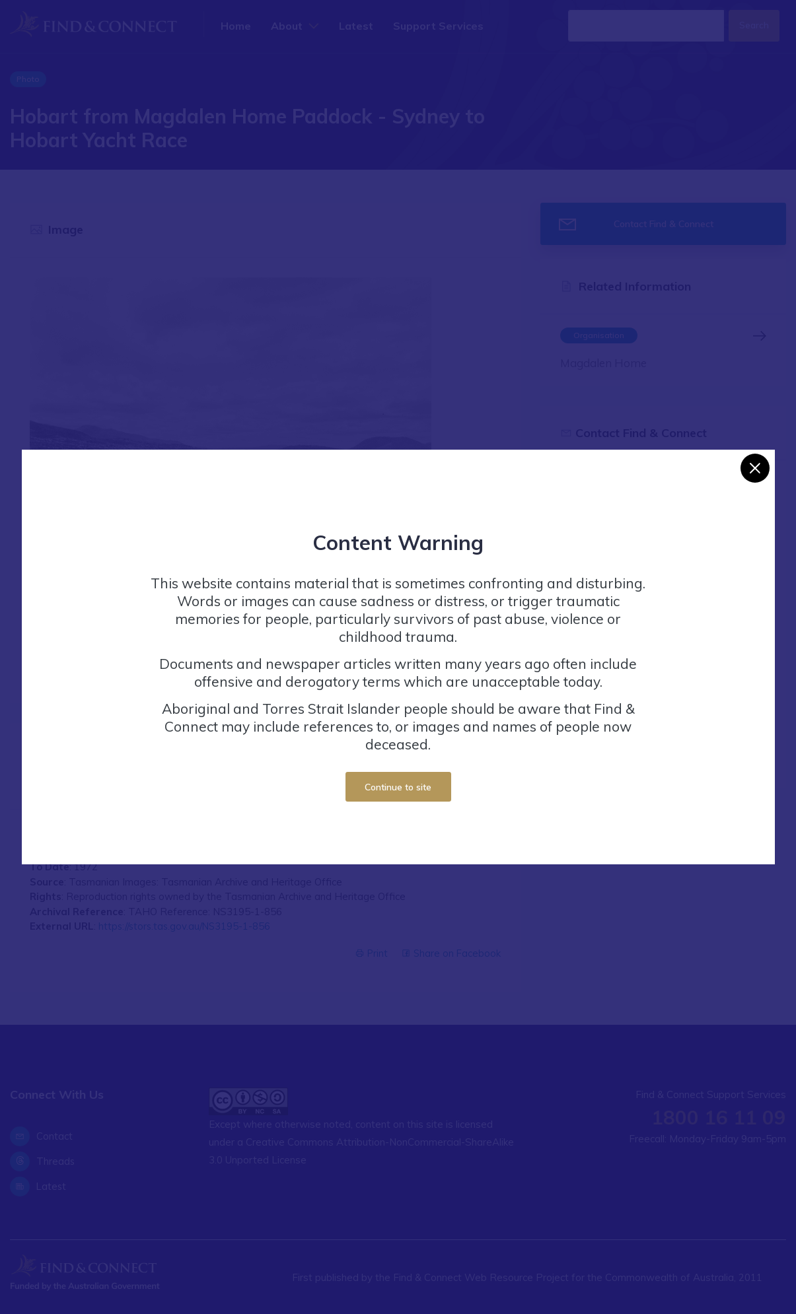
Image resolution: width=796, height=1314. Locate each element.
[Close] (755, 468)
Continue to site (398, 786)
